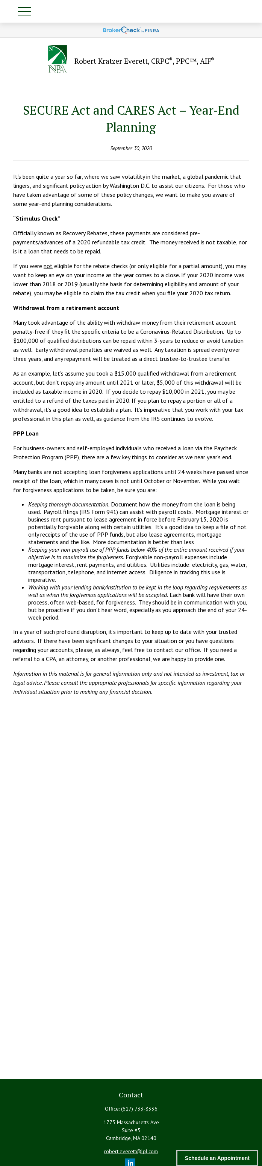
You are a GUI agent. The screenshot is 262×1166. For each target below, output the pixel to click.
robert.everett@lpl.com (131, 1151)
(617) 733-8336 (139, 1108)
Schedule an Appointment (217, 1158)
